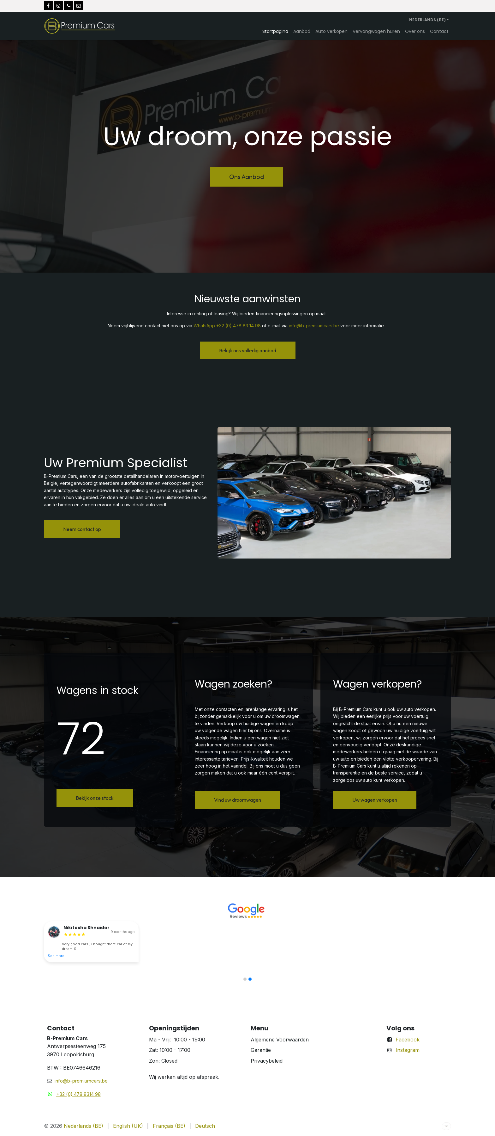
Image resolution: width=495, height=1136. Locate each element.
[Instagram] (58, 5)
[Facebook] (48, 5)
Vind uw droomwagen (237, 800)
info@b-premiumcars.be (314, 325)
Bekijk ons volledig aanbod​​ (247, 350)
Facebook (408, 1039)
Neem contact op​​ (82, 529)
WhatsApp (204, 325)
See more (56, 956)
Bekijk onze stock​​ (95, 798)
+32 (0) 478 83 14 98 (238, 325)
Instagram (408, 1050)
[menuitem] (275, 31)
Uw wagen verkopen (374, 800)
